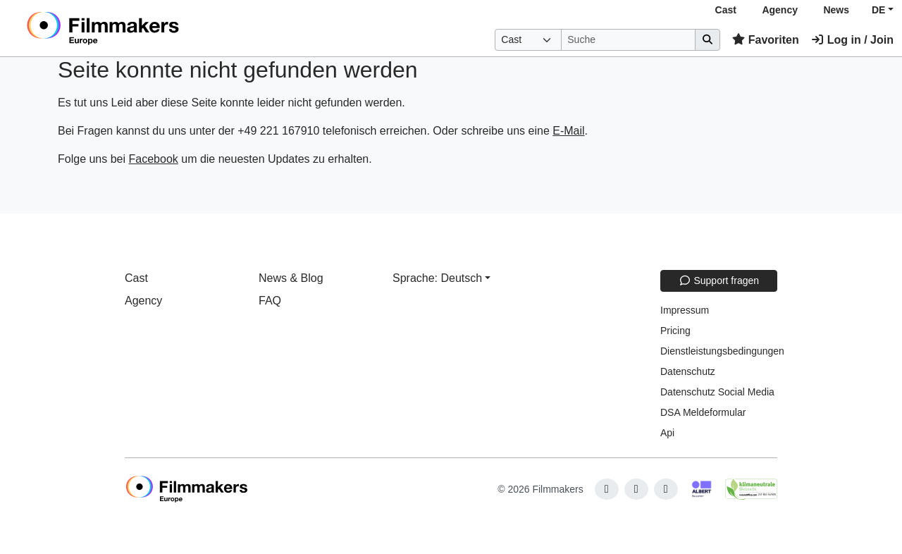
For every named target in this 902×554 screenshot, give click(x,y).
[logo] (137, 28)
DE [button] (878, 10)
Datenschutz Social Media (717, 392)
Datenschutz (687, 371)
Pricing (675, 330)
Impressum (684, 310)
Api (667, 432)
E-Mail (568, 131)
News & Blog (291, 278)
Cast (725, 10)
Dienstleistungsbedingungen (722, 351)
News (836, 10)
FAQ (270, 301)
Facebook (153, 159)
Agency (780, 10)
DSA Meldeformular (703, 412)
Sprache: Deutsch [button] (437, 278)
